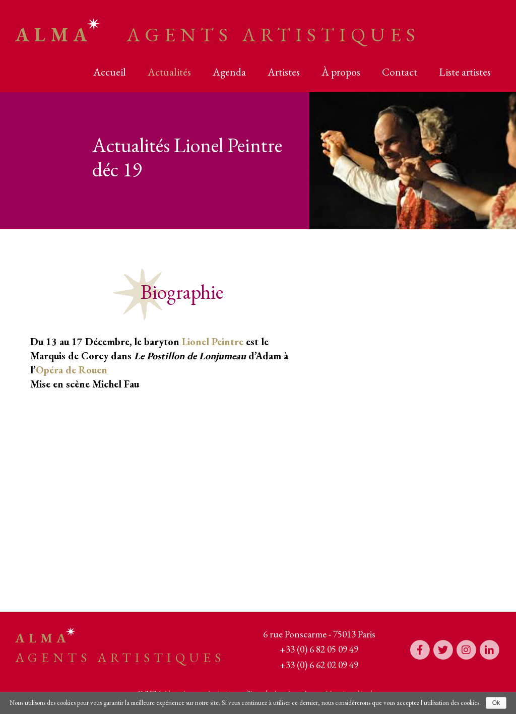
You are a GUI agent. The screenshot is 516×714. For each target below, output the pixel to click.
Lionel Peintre (212, 341)
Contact (399, 72)
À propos (340, 72)
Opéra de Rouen (71, 369)
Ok (496, 702)
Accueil (109, 72)
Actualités (169, 72)
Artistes (284, 72)
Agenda (229, 72)
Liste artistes (465, 72)
